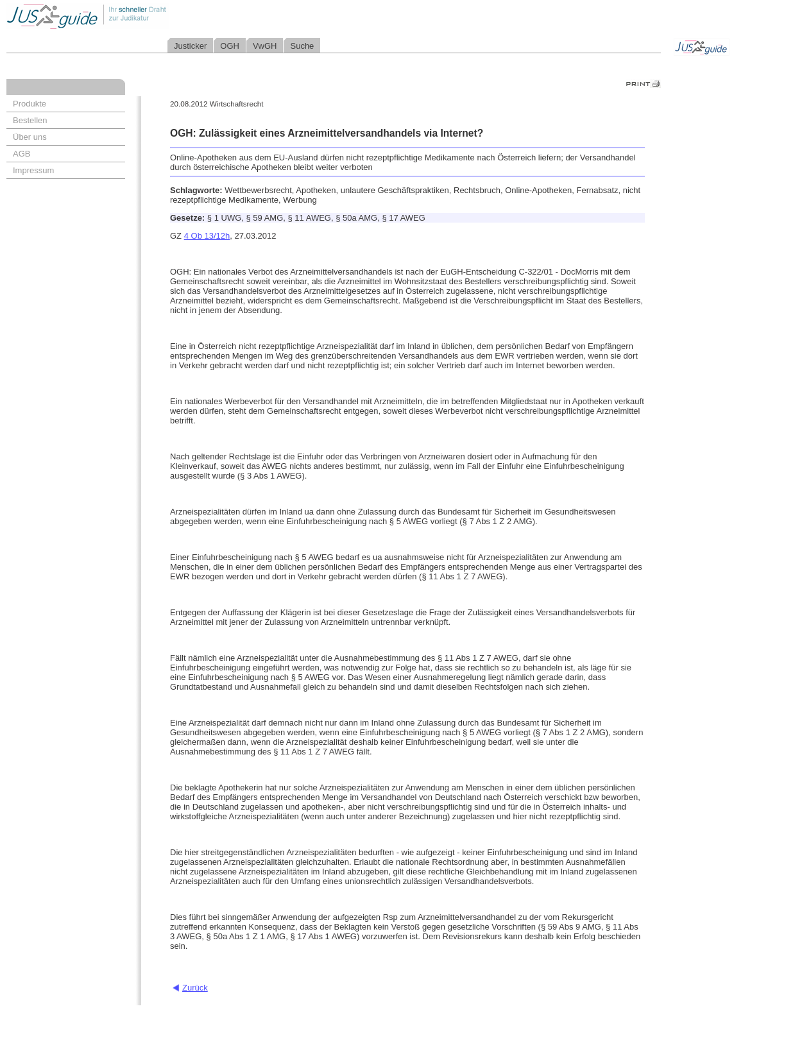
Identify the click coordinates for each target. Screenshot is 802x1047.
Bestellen (30, 120)
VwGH (265, 46)
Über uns (30, 137)
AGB (21, 153)
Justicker (190, 46)
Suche (302, 46)
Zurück (195, 987)
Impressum (33, 170)
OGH (229, 46)
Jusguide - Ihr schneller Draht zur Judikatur (129, 15)
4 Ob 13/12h (207, 236)
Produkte (29, 103)
